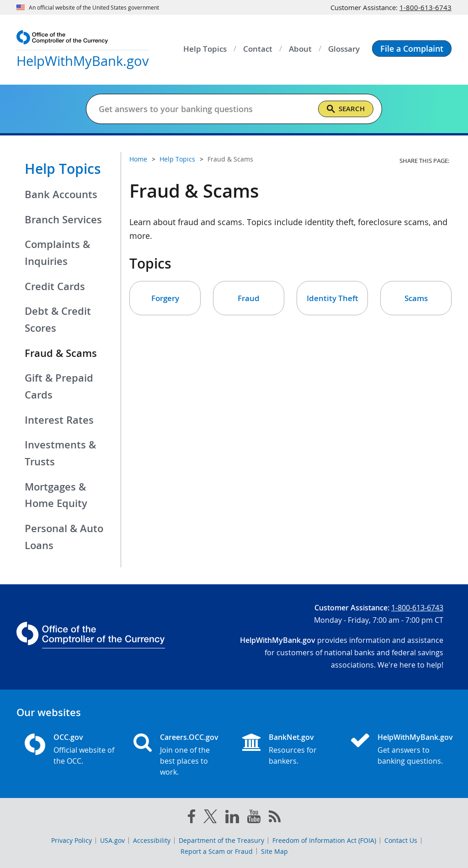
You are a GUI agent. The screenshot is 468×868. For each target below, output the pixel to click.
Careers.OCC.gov (189, 737)
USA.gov (112, 840)
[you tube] (254, 818)
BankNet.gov (291, 737)
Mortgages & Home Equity (56, 495)
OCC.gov (68, 737)
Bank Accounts (61, 194)
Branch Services (63, 219)
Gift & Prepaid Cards (59, 386)
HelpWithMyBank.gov (410, 737)
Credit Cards (55, 286)
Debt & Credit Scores (58, 319)
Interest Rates (59, 420)
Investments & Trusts (60, 453)
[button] (412, 48)
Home (138, 159)
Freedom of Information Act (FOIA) (324, 840)
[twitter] (210, 818)
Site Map (274, 851)
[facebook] (191, 818)
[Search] (345, 109)
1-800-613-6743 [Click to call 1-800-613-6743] (425, 7)
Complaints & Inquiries (57, 252)
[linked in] (232, 818)
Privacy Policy (71, 840)
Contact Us (400, 840)
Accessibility (151, 840)
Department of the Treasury (221, 840)
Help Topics (63, 169)
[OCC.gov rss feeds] (275, 818)
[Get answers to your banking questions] (204, 109)
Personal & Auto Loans (64, 537)
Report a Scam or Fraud (217, 851)
